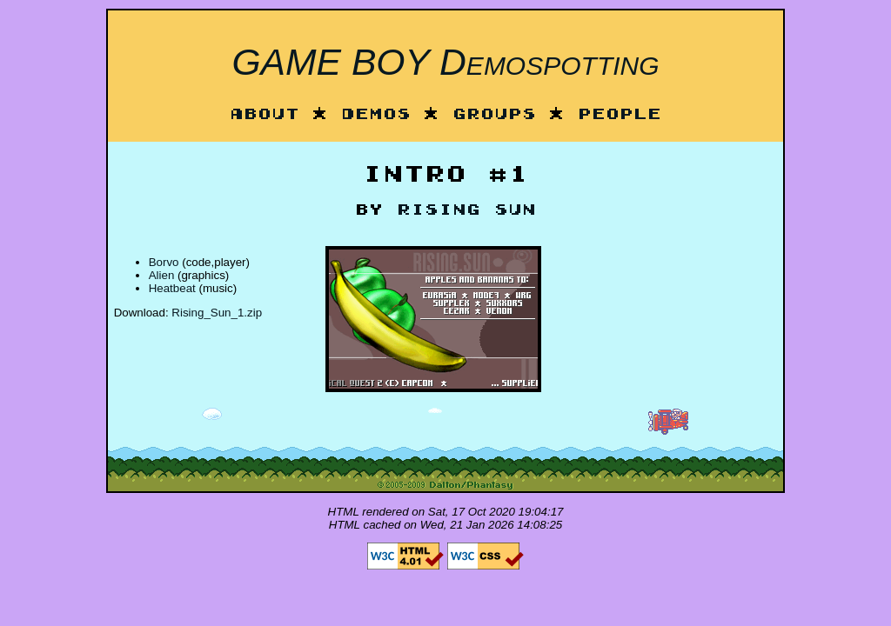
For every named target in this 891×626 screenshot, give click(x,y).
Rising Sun (466, 210)
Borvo (164, 262)
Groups (494, 115)
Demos (376, 115)
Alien (162, 275)
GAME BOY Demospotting (445, 62)
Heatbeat (172, 288)
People (619, 115)
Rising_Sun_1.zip (216, 312)
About (264, 115)
